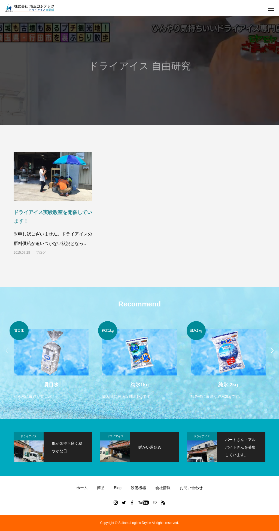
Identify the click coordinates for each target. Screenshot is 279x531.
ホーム (82, 488)
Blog (118, 488)
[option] (51, 360)
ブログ (41, 252)
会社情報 (163, 488)
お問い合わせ (191, 488)
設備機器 (138, 488)
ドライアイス (28, 436)
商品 (101, 488)
